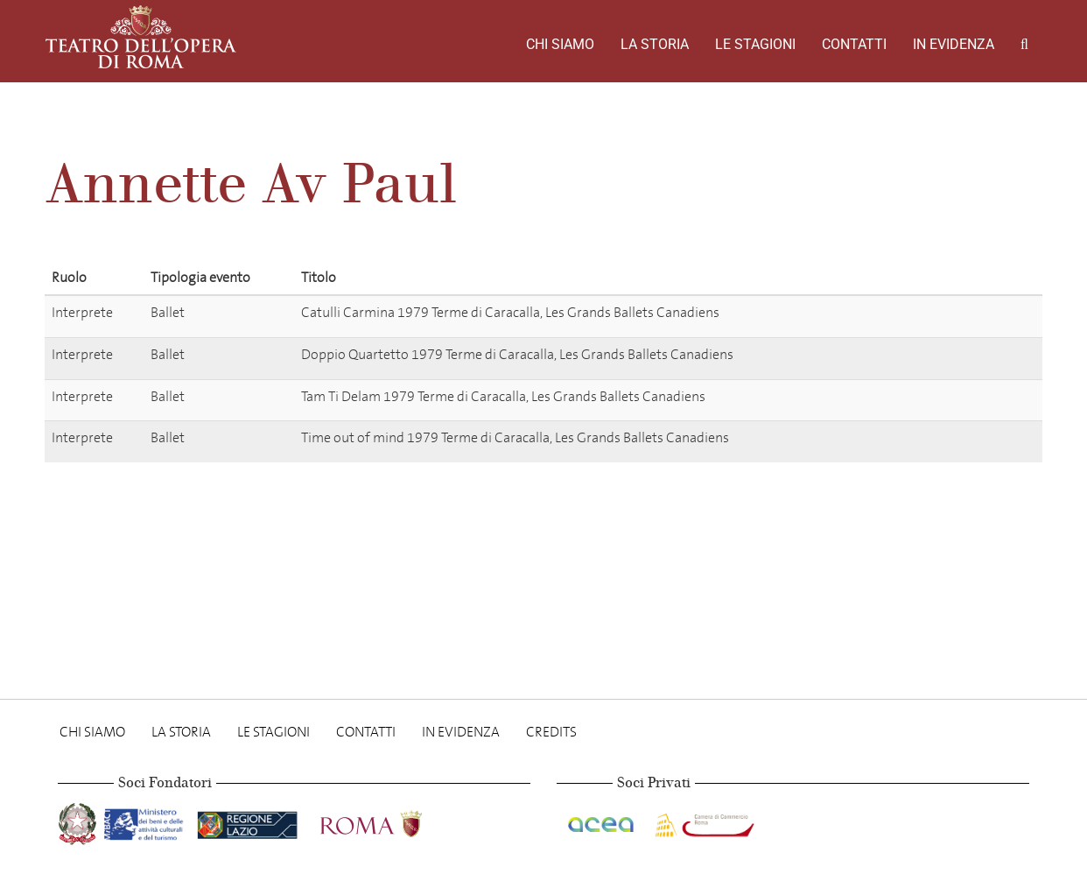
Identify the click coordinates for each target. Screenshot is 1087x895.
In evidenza (953, 44)
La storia (655, 44)
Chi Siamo (560, 44)
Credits (551, 731)
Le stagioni (755, 44)
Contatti (854, 44)
